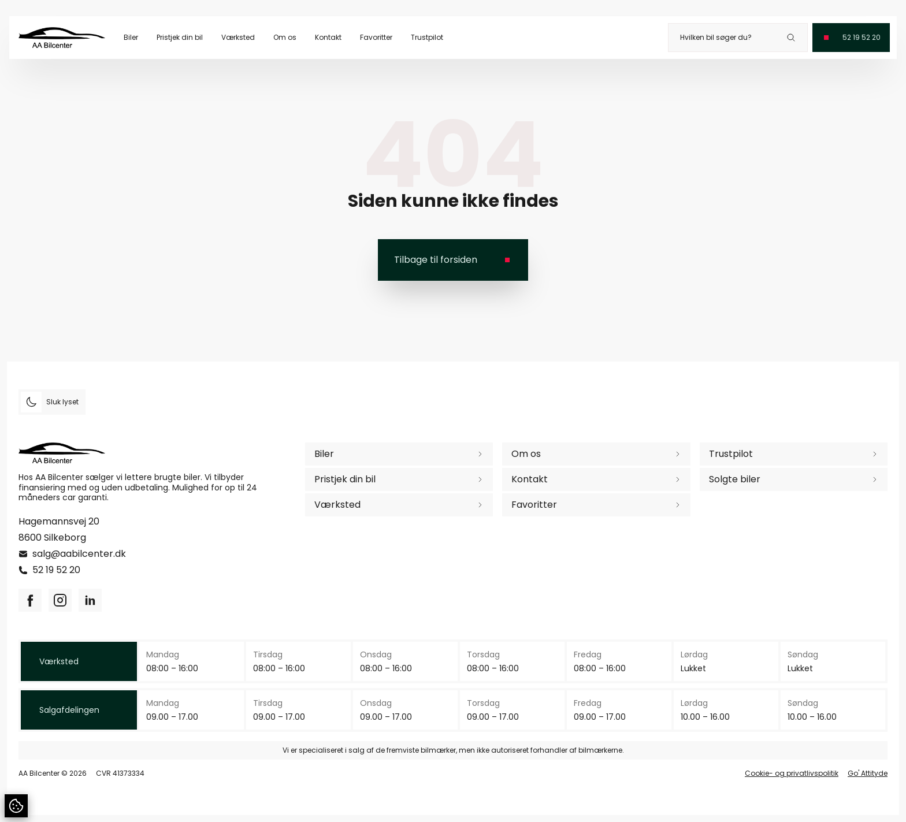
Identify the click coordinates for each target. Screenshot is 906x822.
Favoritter (376, 37)
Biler (131, 37)
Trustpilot (427, 37)
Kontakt (328, 37)
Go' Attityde (868, 773)
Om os (284, 37)
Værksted (238, 37)
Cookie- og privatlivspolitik (791, 773)
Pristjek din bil (180, 37)
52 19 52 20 (56, 569)
